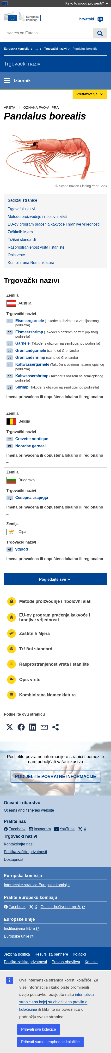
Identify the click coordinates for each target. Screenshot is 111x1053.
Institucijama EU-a (19, 929)
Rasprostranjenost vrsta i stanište (36, 247)
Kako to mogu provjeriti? (87, 3)
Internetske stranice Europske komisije (37, 885)
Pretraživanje (100, 33)
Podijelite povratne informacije (55, 776)
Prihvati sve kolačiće (38, 1029)
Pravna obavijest (66, 962)
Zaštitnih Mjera (20, 232)
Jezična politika (17, 954)
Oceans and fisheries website (29, 810)
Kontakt (91, 962)
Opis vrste (16, 255)
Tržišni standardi (22, 240)
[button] (9, 727)
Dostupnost (13, 859)
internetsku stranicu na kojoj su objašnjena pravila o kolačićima (56, 1002)
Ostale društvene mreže (61, 907)
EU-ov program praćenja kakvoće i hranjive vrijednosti (53, 224)
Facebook (14, 907)
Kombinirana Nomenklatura (31, 263)
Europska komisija (16, 48)
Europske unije (16, 936)
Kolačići (79, 954)
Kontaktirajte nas (18, 844)
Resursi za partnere (51, 954)
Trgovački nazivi (55, 48)
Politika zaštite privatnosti (25, 852)
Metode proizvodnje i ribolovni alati (37, 217)
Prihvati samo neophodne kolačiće (50, 1042)
